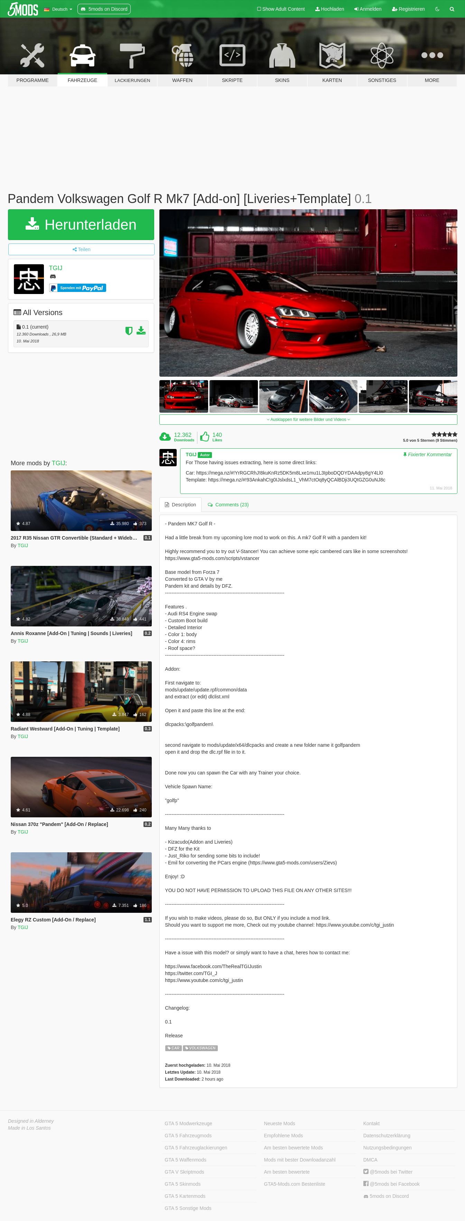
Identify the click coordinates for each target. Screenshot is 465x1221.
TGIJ (56, 268)
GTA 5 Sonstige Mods (188, 1208)
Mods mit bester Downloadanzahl (300, 1160)
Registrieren (408, 9)
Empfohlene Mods (283, 1135)
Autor (205, 455)
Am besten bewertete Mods (293, 1147)
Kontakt (371, 1123)
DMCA (370, 1160)
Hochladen (329, 9)
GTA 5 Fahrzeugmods (188, 1135)
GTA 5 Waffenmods (185, 1160)
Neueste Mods (279, 1123)
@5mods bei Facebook (391, 1184)
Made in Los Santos (29, 1128)
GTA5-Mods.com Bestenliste (294, 1184)
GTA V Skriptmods (184, 1172)
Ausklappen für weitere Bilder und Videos (308, 419)
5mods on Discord (386, 1196)
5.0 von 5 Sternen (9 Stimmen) (430, 440)
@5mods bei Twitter (388, 1172)
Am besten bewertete (287, 1172)
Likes (217, 440)
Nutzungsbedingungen (387, 1147)
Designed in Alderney (31, 1121)
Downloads (184, 440)
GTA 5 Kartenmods (185, 1196)
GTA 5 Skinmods (183, 1184)
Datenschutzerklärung (386, 1135)
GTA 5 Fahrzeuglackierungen (196, 1147)
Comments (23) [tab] (228, 504)
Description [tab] (180, 504)
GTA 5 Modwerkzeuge (188, 1123)
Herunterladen (81, 225)
